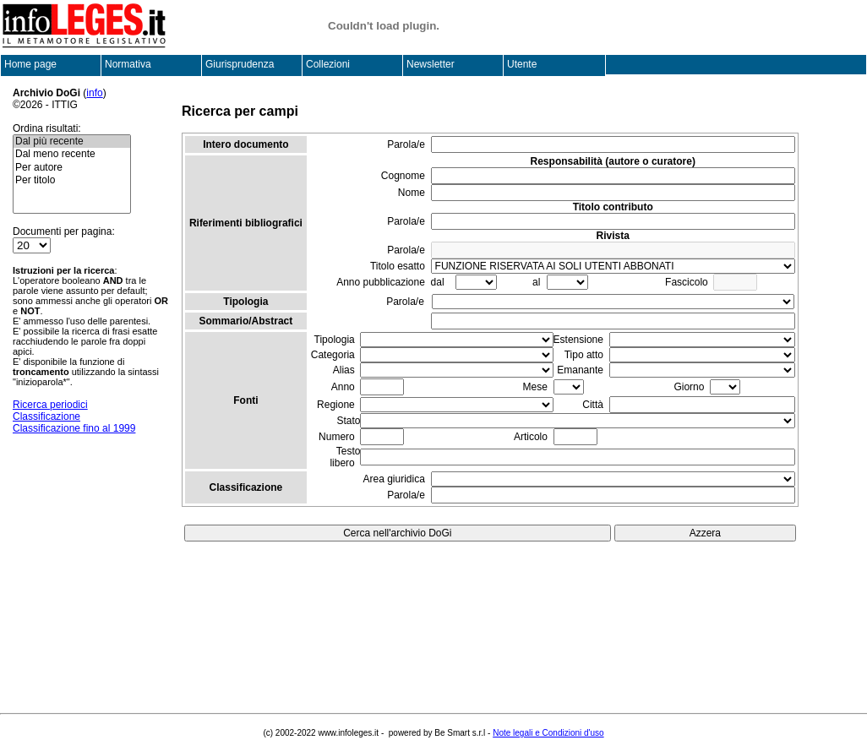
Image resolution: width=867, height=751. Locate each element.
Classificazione (46, 416)
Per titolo (72, 180)
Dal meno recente (72, 154)
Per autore (72, 167)
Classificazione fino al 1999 (74, 428)
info (94, 93)
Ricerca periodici (50, 405)
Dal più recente (72, 141)
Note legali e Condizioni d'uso (548, 732)
